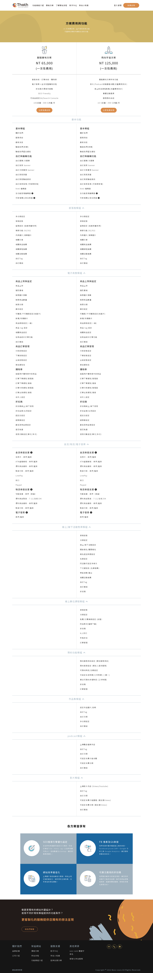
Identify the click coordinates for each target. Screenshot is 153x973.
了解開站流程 (61, 5)
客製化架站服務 (76, 958)
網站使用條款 (17, 970)
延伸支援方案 (56, 960)
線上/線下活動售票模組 (75, 527)
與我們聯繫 (29, 929)
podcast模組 (75, 736)
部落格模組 (75, 207)
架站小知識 (84, 5)
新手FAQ (73, 5)
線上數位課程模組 (75, 601)
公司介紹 (16, 955)
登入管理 (118, 5)
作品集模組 (75, 698)
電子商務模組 (75, 273)
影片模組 (75, 777)
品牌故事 (16, 951)
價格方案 (50, 5)
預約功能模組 (75, 652)
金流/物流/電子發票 (75, 444)
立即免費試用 (44, 110)
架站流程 (35, 955)
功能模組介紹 (38, 5)
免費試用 (131, 5)
